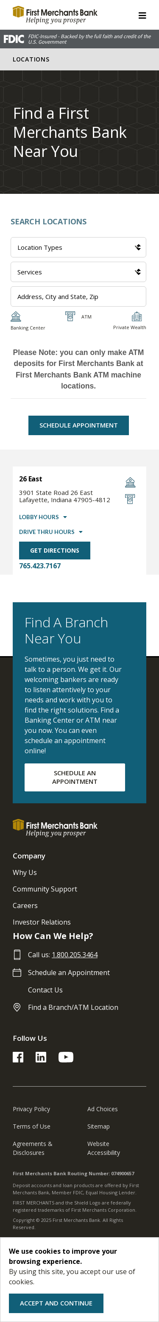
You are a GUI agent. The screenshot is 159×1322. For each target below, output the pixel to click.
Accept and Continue (56, 1303)
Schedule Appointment (78, 425)
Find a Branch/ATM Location (73, 1007)
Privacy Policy (31, 1109)
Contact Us (45, 990)
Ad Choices (102, 1109)
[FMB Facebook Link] (18, 1060)
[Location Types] (78, 247)
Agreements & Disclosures (33, 1148)
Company (29, 856)
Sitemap (98, 1126)
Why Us (25, 872)
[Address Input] (78, 296)
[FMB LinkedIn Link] (41, 1060)
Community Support (45, 889)
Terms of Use (31, 1126)
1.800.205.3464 (75, 954)
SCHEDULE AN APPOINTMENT (75, 777)
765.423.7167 (40, 565)
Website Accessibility (103, 1148)
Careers (25, 905)
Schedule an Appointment (69, 972)
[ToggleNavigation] (142, 14)
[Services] (78, 272)
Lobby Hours (39, 517)
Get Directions (54, 550)
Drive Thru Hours (47, 532)
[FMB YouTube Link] (66, 1060)
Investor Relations (42, 922)
